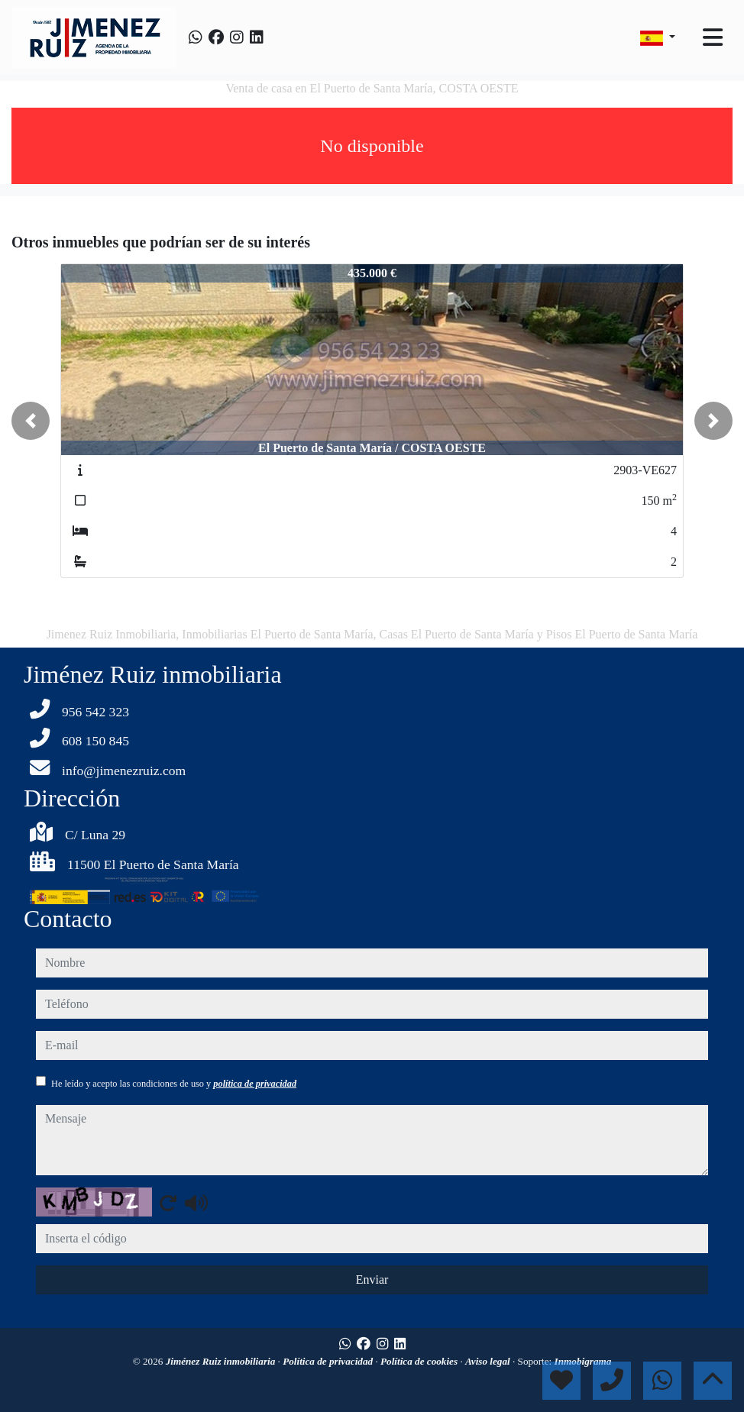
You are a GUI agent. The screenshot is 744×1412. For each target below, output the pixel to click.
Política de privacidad (329, 1361)
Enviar (372, 1279)
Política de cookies (420, 1361)
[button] (30, 421)
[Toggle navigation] (713, 37)
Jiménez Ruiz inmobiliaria (222, 1361)
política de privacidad (254, 1083)
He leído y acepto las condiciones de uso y (173, 1083)
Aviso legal (489, 1361)
